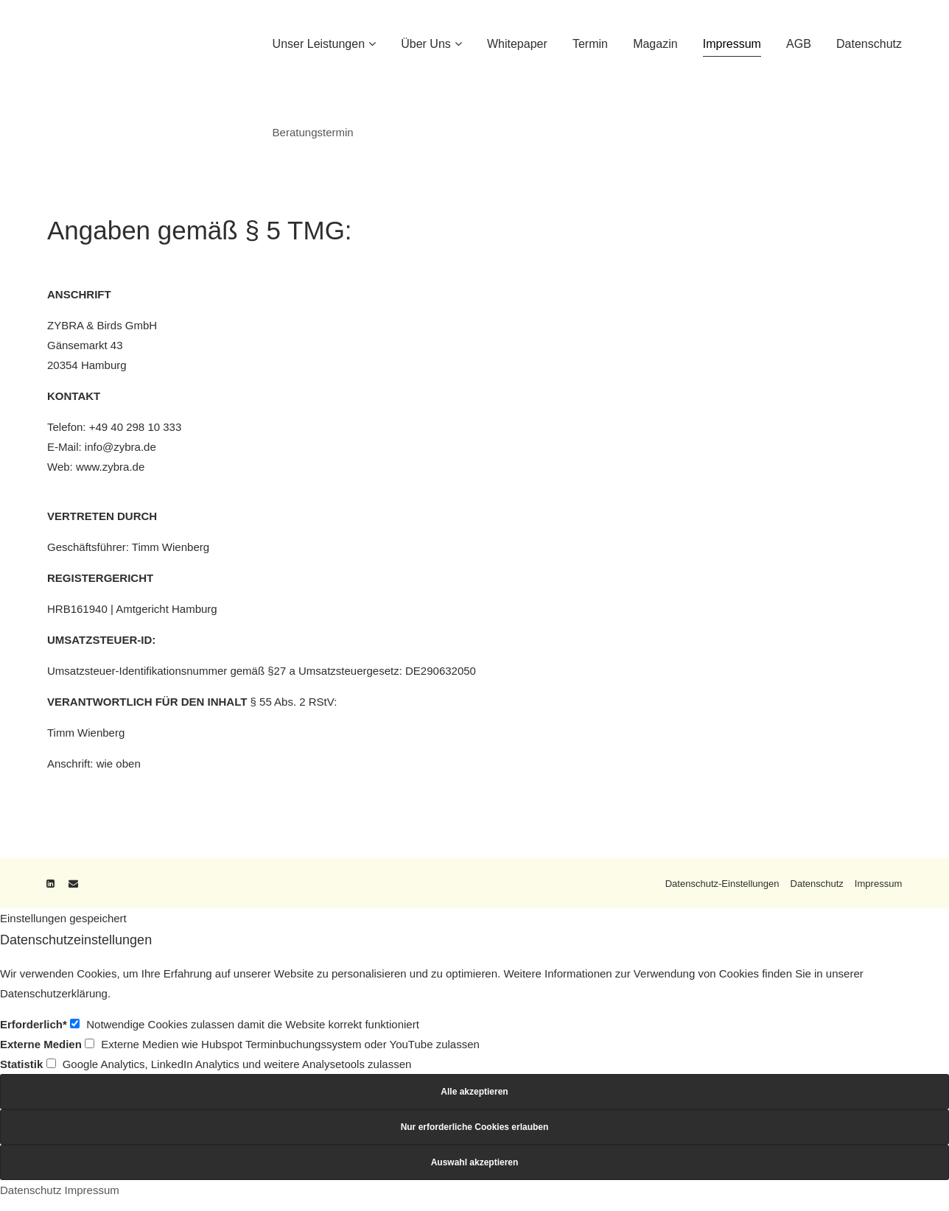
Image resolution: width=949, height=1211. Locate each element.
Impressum (878, 883)
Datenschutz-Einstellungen (722, 883)
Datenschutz (816, 883)
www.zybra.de (110, 466)
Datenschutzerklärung (54, 993)
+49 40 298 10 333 (135, 427)
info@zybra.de (120, 446)
